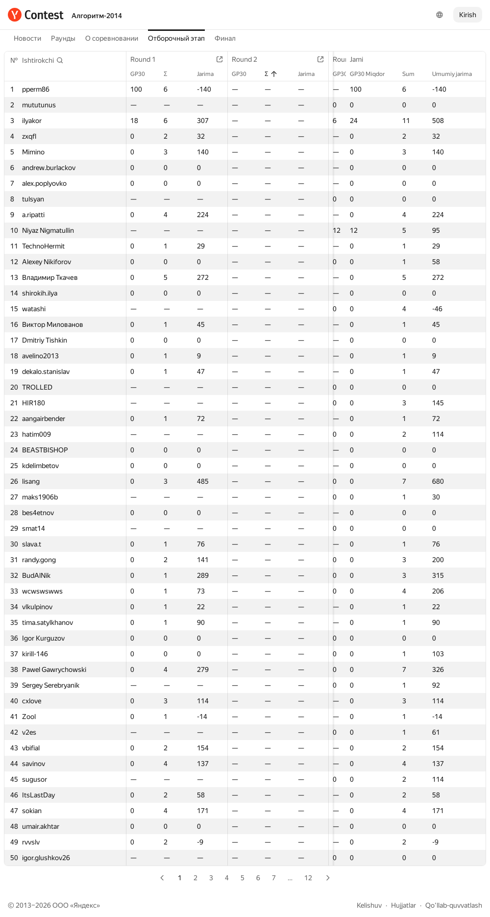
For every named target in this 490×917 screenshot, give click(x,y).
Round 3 (339, 59)
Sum (413, 74)
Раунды (63, 38)
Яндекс (85, 905)
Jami (361, 59)
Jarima (204, 74)
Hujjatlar (403, 905)
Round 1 (148, 59)
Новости (27, 38)
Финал (225, 38)
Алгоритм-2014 (97, 16)
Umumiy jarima (457, 74)
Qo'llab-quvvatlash (453, 905)
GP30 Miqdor (372, 74)
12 (308, 878)
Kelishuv (369, 905)
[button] (43, 60)
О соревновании (111, 38)
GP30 (142, 74)
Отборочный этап (176, 38)
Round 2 (243, 59)
